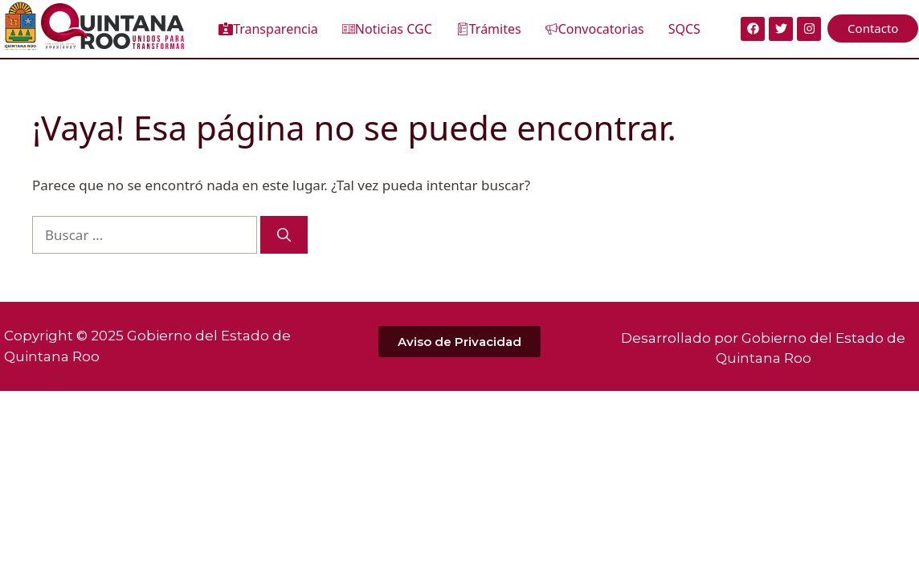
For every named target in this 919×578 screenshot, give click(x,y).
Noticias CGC (387, 29)
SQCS (684, 29)
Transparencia (268, 29)
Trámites (488, 29)
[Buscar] (284, 235)
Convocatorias (594, 29)
